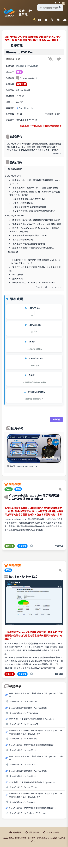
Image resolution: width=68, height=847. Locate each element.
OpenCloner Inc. (25, 108)
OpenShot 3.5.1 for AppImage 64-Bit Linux (28, 813)
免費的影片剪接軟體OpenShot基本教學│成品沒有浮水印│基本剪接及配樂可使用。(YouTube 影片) (35, 732)
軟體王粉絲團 (51, 832)
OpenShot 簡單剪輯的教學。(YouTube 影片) (28, 707)
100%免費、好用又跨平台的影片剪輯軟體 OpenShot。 (32, 719)
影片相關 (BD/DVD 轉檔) (27, 66)
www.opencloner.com (27, 466)
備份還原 (59, 673)
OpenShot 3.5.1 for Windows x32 (24, 701)
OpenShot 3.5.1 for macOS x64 (23, 749)
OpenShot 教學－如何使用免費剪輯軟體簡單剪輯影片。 (33, 744)
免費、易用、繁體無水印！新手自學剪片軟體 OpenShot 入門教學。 (36, 695)
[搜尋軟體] (60, 7)
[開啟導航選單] (64, 3)
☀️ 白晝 (57, 2)
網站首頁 (15, 832)
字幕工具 (59, 545)
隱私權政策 (32, 832)
